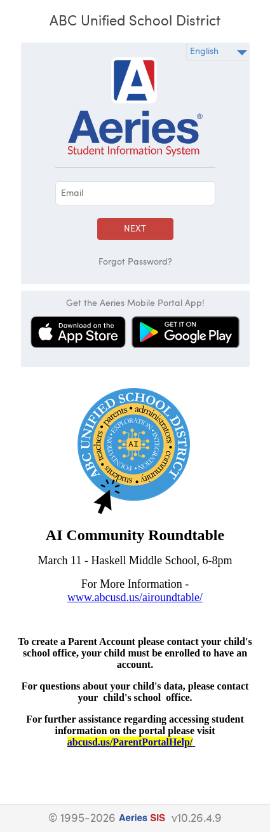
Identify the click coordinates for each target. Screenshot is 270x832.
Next (135, 229)
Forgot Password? (135, 262)
